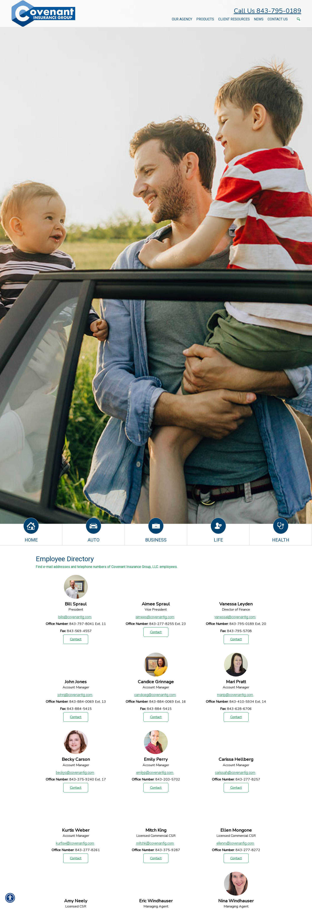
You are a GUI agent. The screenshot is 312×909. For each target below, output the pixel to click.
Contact (75, 639)
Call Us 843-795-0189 (267, 11)
